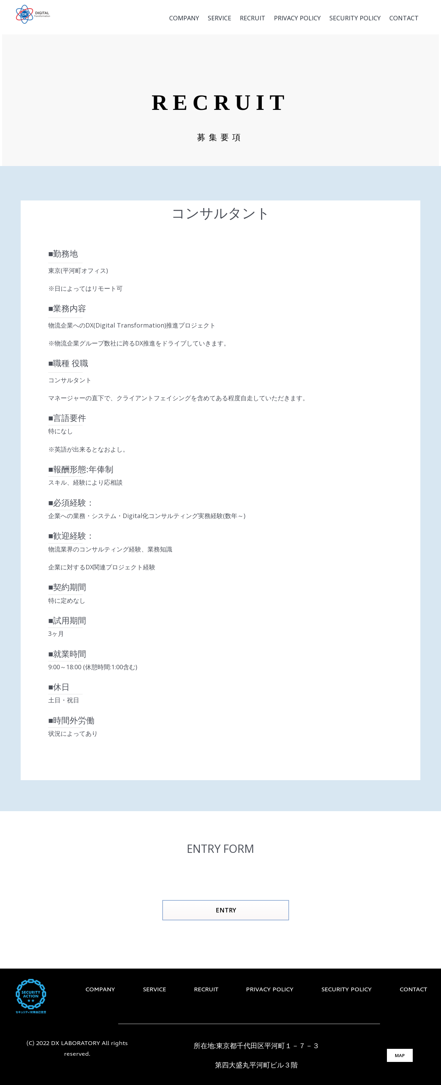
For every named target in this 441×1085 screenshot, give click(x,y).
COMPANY (100, 989)
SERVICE (154, 989)
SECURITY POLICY (346, 989)
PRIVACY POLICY (270, 989)
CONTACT (413, 989)
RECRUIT (206, 989)
